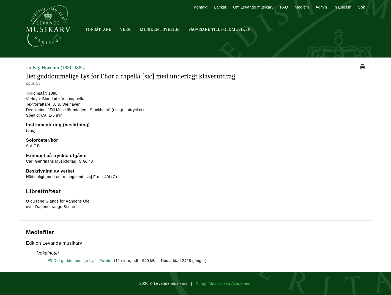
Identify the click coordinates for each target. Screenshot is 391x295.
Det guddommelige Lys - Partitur (83, 260)
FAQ (284, 7)
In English (342, 7)
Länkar (220, 7)
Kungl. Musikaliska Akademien (223, 283)
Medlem (302, 7)
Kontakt (200, 7)
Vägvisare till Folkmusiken (219, 29)
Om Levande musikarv (253, 7)
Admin (321, 7)
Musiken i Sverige (160, 29)
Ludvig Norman (56, 68)
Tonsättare (98, 29)
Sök (361, 7)
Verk (125, 29)
